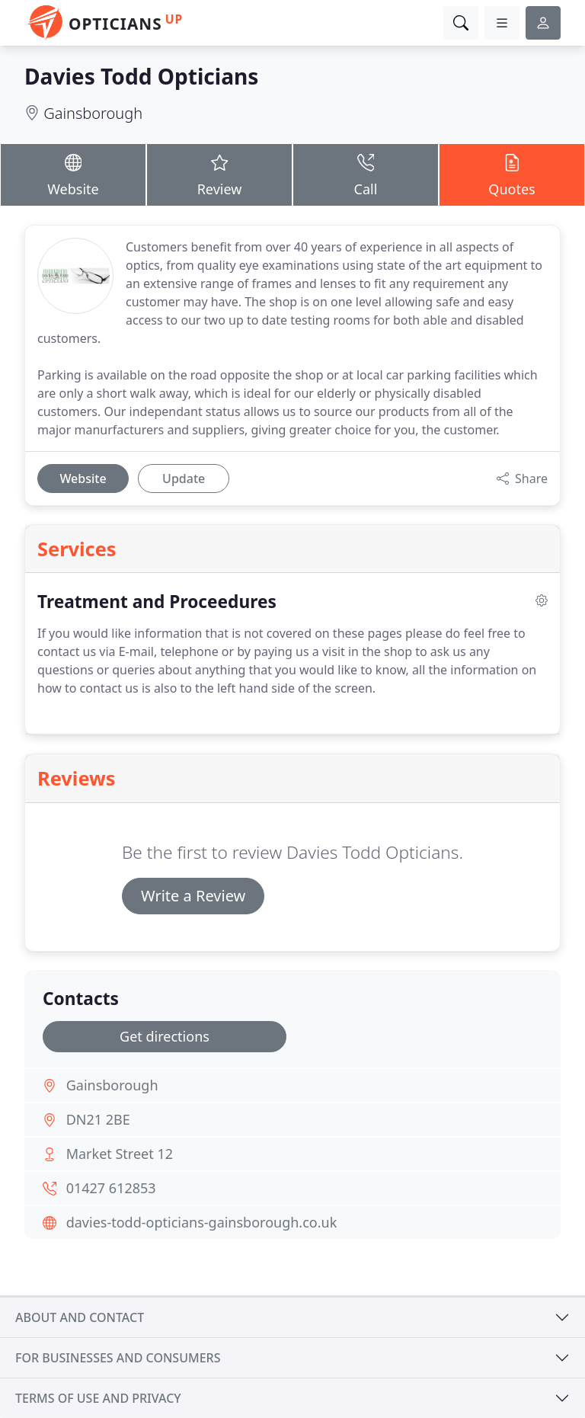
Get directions (164, 1036)
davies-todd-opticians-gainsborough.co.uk (201, 1222)
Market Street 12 (119, 1153)
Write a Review (193, 895)
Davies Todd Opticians (141, 76)
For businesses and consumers (117, 1357)
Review (219, 174)
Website (73, 174)
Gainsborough (92, 113)
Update (183, 478)
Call (365, 174)
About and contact (79, 1317)
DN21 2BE (98, 1119)
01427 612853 (111, 1188)
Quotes (512, 174)
